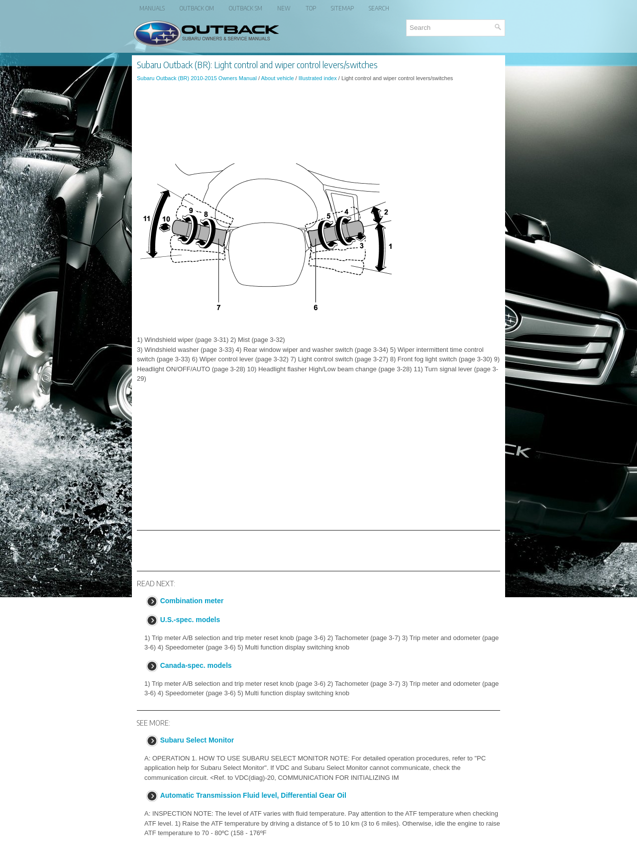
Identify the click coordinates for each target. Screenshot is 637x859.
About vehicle (277, 78)
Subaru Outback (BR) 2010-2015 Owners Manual (197, 78)
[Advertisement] (318, 116)
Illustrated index (318, 78)
